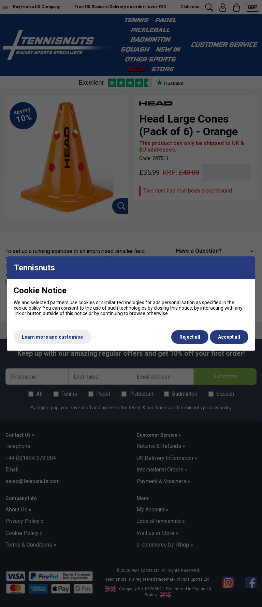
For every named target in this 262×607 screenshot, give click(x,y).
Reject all (189, 337)
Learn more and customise (52, 337)
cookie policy (27, 308)
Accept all (229, 337)
